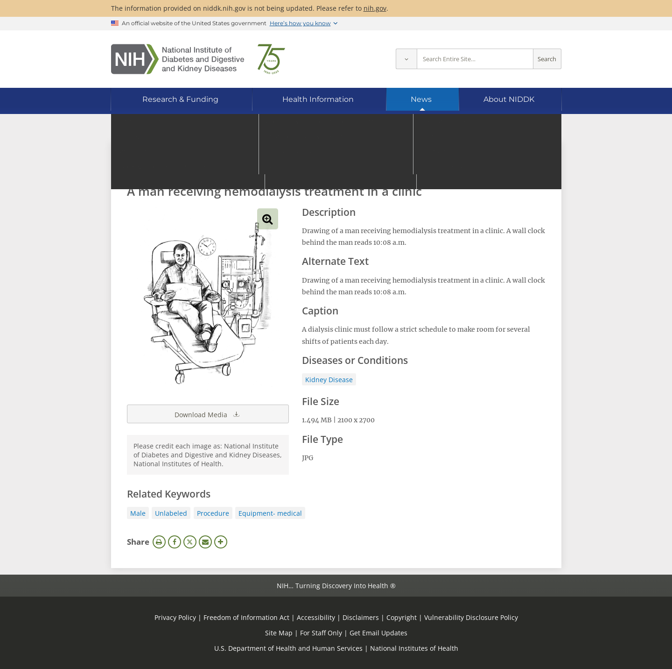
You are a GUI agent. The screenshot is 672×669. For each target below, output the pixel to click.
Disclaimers (361, 617)
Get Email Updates (378, 632)
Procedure (213, 513)
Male (138, 513)
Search (547, 59)
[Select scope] (406, 59)
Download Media (208, 414)
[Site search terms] (475, 59)
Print (159, 541)
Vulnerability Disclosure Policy (471, 617)
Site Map (279, 632)
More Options (220, 541)
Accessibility (316, 617)
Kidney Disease (329, 379)
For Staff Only (321, 632)
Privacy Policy (175, 617)
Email (205, 541)
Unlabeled (171, 513)
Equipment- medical (270, 513)
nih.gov (375, 8)
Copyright (401, 617)
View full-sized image (267, 218)
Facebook (174, 541)
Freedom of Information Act (246, 617)
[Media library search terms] (322, 165)
